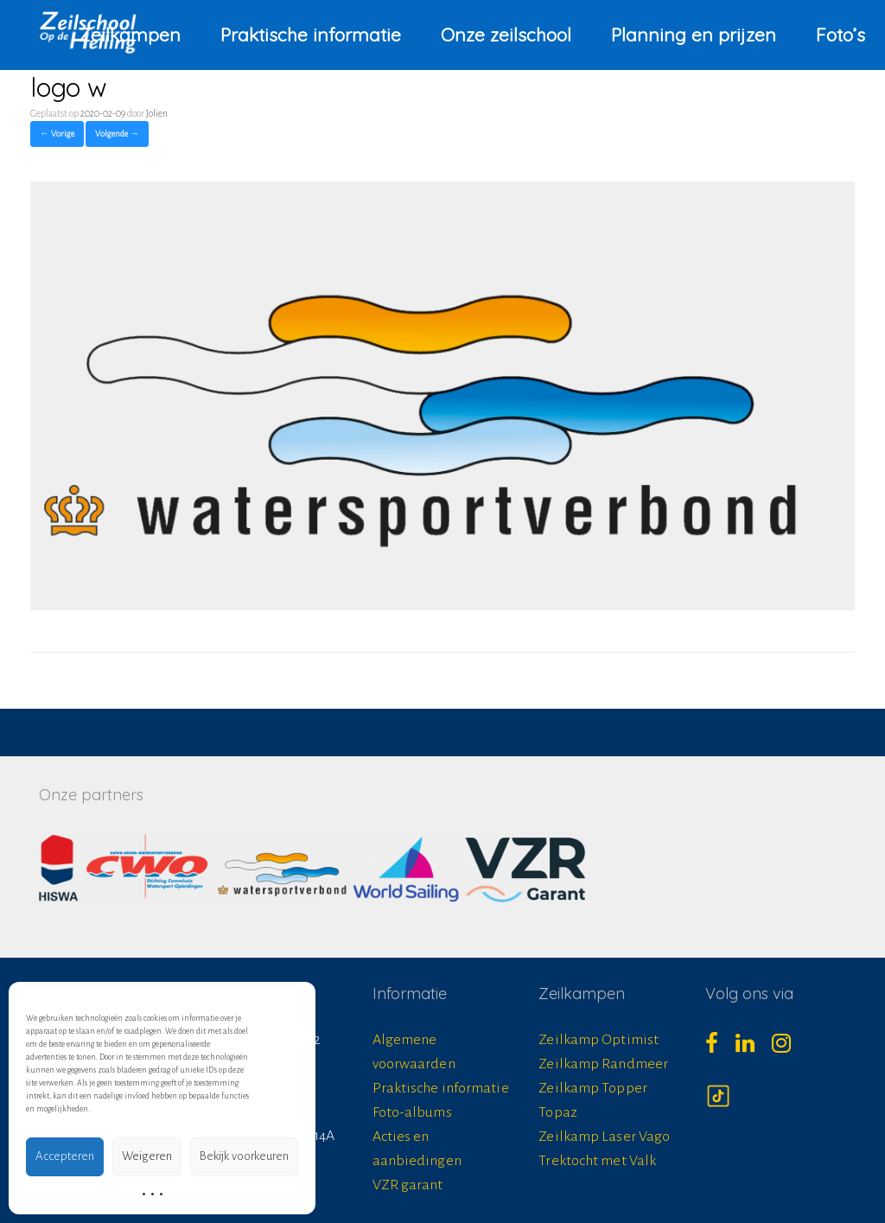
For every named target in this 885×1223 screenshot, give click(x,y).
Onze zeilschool (506, 34)
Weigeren (147, 1156)
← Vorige (57, 133)
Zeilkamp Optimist (598, 1040)
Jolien (157, 113)
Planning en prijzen (693, 34)
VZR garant (407, 1185)
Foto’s (840, 34)
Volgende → (117, 133)
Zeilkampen (130, 34)
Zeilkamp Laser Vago (604, 1136)
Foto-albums (412, 1112)
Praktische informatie (310, 34)
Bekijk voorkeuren (244, 1156)
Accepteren (64, 1156)
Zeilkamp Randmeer (603, 1064)
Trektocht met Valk (597, 1161)
